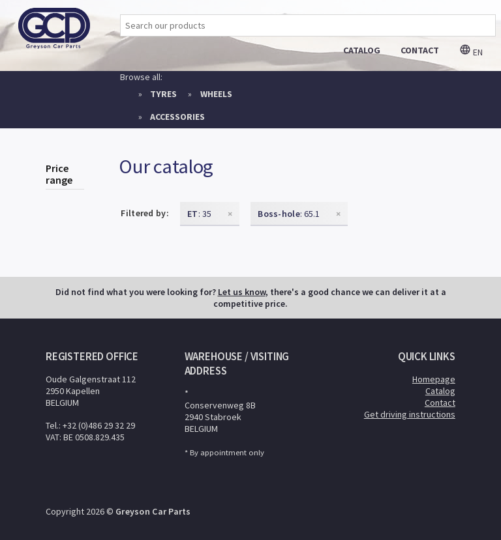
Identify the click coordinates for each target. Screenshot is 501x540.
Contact (440, 402)
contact (420, 50)
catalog (361, 50)
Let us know (242, 292)
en (471, 52)
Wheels (216, 94)
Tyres (163, 94)
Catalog (440, 391)
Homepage (433, 379)
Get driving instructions (409, 414)
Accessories (177, 116)
